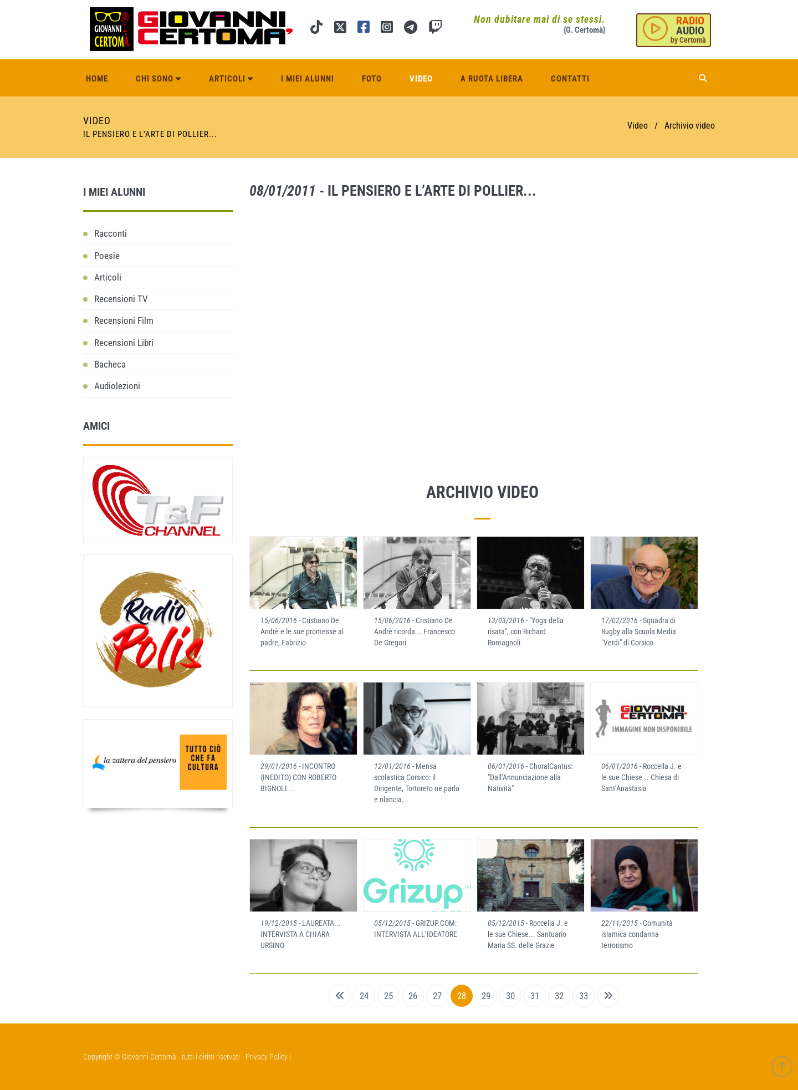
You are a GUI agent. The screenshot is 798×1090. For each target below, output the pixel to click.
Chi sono (158, 79)
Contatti (570, 79)
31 (534, 995)
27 (437, 995)
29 (486, 995)
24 (364, 995)
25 (388, 995)
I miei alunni (307, 79)
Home (97, 79)
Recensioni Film (124, 320)
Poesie (107, 255)
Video (421, 79)
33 (583, 995)
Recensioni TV (121, 298)
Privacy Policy (266, 1056)
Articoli (231, 79)
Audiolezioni (117, 385)
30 (510, 995)
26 (412, 995)
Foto (372, 79)
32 (559, 995)
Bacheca (110, 364)
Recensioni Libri (124, 342)
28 (461, 995)
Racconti (110, 233)
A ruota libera (492, 79)
